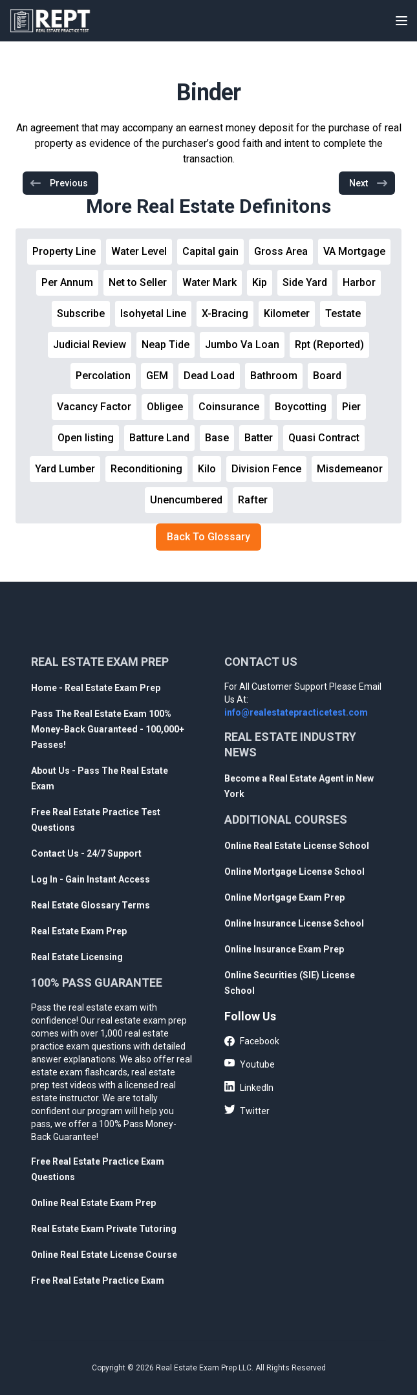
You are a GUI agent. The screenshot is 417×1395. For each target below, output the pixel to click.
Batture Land (159, 438)
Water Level (139, 251)
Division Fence (266, 469)
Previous (58, 183)
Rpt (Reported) (329, 344)
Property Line (64, 251)
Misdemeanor (350, 469)
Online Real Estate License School (296, 845)
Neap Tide (165, 344)
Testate (343, 313)
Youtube (249, 1064)
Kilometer (287, 313)
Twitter (247, 1110)
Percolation (103, 375)
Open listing (86, 438)
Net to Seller (138, 282)
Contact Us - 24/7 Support (86, 853)
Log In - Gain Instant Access (90, 879)
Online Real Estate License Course (104, 1254)
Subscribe (81, 313)
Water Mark (209, 282)
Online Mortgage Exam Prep (284, 897)
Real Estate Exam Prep (79, 931)
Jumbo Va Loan (242, 344)
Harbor (359, 282)
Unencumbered (186, 500)
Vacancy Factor (94, 407)
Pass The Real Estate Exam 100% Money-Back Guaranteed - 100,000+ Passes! (107, 729)
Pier (351, 407)
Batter (258, 438)
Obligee (165, 407)
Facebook (251, 1042)
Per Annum (67, 282)
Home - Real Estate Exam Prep (95, 688)
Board (327, 375)
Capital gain (210, 251)
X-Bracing (225, 313)
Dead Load (209, 375)
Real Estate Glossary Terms (90, 905)
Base (217, 438)
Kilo (207, 469)
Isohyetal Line (153, 313)
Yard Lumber (65, 469)
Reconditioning (146, 469)
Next (369, 183)
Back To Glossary (208, 537)
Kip (259, 282)
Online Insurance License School (294, 923)
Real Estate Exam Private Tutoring (103, 1229)
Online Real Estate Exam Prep (93, 1203)
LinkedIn (248, 1087)
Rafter (253, 500)
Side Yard (305, 282)
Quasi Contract (323, 438)
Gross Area (281, 251)
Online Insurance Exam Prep (284, 949)
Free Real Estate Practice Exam (97, 1280)
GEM (157, 375)
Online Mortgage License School (294, 871)
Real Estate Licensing (77, 957)
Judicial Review (89, 344)
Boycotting (300, 407)
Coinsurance (228, 407)
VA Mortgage (354, 251)
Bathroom (273, 375)
